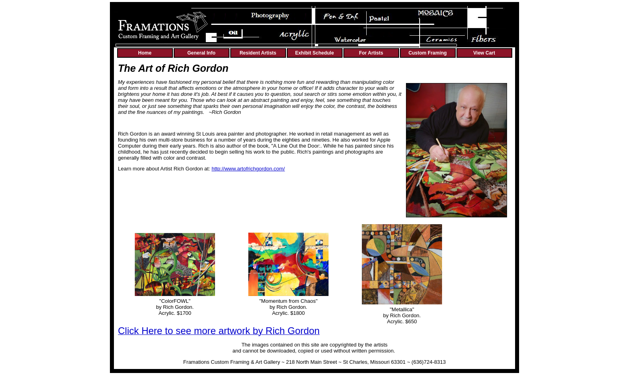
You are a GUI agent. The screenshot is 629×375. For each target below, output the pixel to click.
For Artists (371, 53)
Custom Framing (427, 53)
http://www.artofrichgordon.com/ (248, 169)
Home (144, 53)
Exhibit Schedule (314, 53)
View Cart (484, 53)
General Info (201, 53)
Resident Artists (257, 53)
